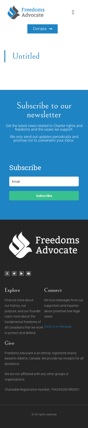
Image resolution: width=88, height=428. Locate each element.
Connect (53, 290)
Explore (12, 290)
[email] (44, 181)
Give (9, 343)
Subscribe (44, 195)
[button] (73, 12)
